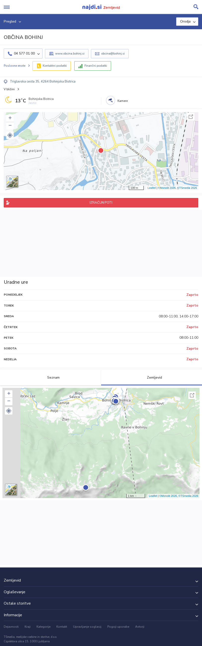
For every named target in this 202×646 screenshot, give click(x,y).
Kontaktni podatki (55, 66)
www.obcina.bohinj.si (69, 54)
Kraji (28, 627)
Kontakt (61, 627)
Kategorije (43, 627)
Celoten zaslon (191, 116)
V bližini (9, 89)
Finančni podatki (95, 66)
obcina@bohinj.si (113, 54)
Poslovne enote (14, 66)
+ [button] (10, 118)
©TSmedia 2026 (187, 187)
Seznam (50, 377)
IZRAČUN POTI (101, 202)
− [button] (10, 126)
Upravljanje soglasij (87, 627)
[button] (10, 135)
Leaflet (152, 187)
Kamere (123, 101)
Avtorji (139, 627)
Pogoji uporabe (118, 627)
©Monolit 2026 (167, 187)
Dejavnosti (11, 627)
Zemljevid (151, 377)
